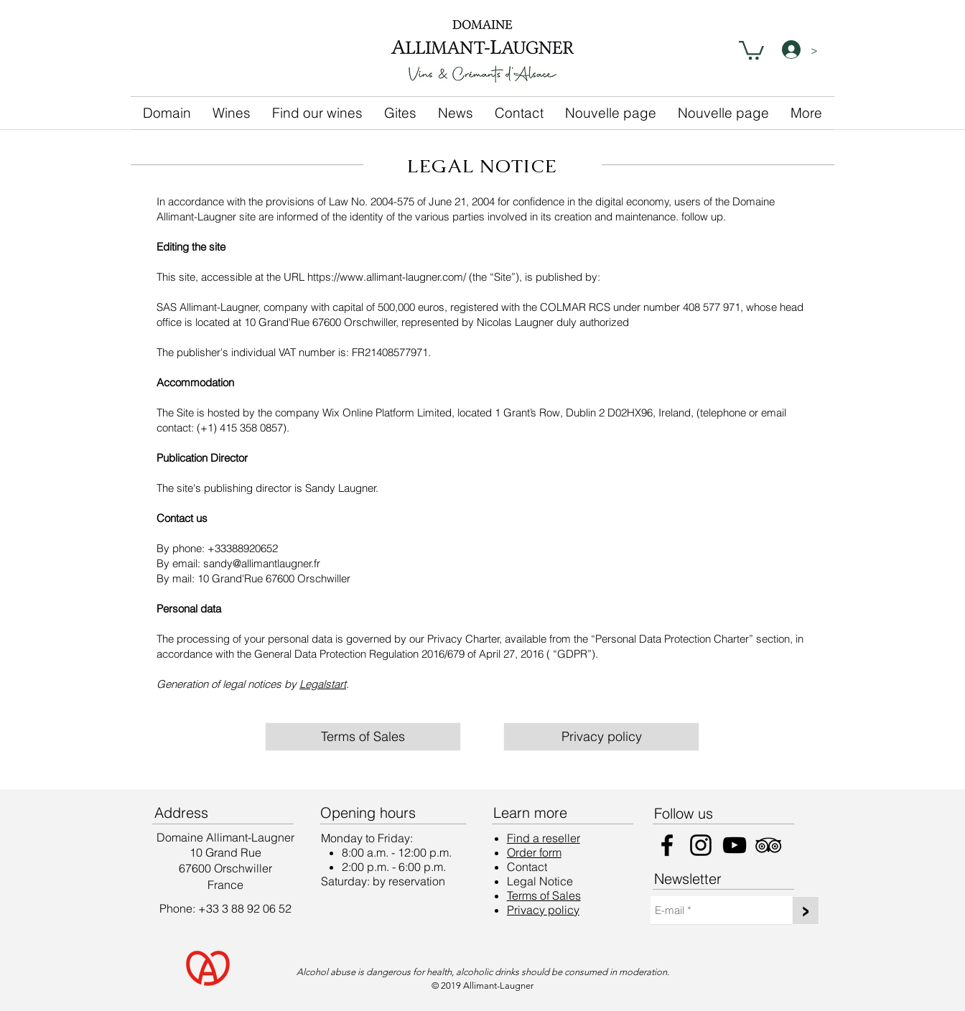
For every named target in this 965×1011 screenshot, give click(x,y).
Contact (527, 866)
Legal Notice (540, 881)
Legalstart (322, 684)
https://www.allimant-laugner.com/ (386, 277)
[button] (751, 49)
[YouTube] (734, 845)
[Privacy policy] (601, 736)
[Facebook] (667, 845)
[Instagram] (700, 845)
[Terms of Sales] (363, 736)
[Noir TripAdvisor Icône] (768, 845)
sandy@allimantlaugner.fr (261, 563)
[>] (805, 910)
